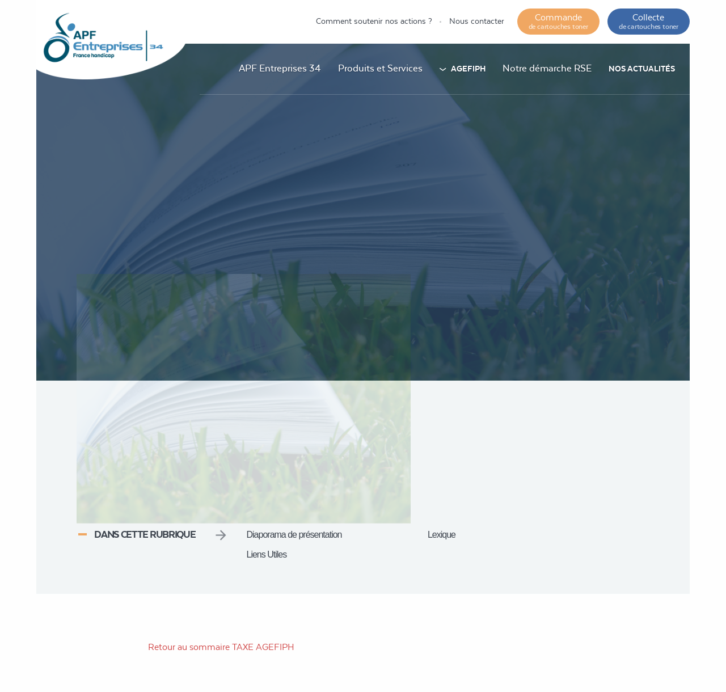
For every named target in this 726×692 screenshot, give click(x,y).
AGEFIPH (468, 68)
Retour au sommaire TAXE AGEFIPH (221, 647)
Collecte (648, 21)
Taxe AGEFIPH (466, 335)
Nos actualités (642, 68)
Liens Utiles (267, 554)
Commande (558, 21)
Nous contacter (476, 21)
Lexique (441, 534)
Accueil (408, 335)
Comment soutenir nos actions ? (374, 21)
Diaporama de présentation (294, 534)
